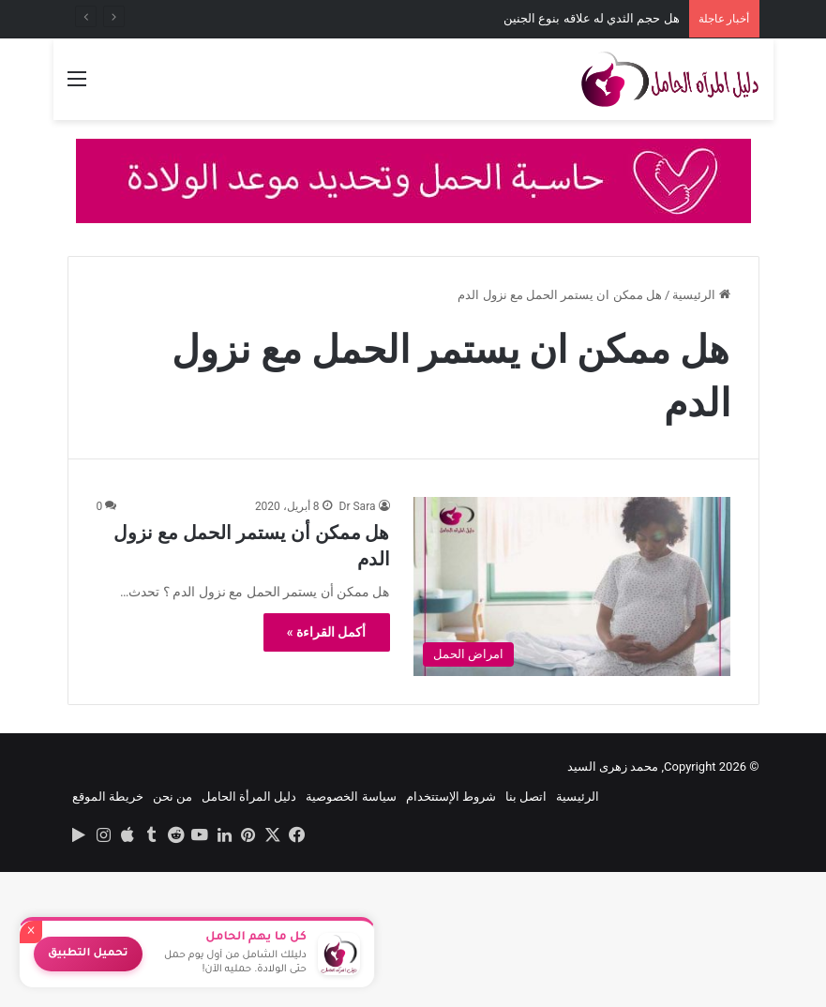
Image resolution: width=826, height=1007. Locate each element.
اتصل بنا (526, 796)
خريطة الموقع (107, 796)
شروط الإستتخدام (451, 796)
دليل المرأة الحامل (249, 796)
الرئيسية (700, 295)
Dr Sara (357, 506)
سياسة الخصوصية (351, 796)
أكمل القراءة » (327, 631)
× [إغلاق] (31, 931)
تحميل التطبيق (88, 954)
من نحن (172, 796)
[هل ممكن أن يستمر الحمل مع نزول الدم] (571, 586)
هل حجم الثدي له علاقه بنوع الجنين (591, 18)
